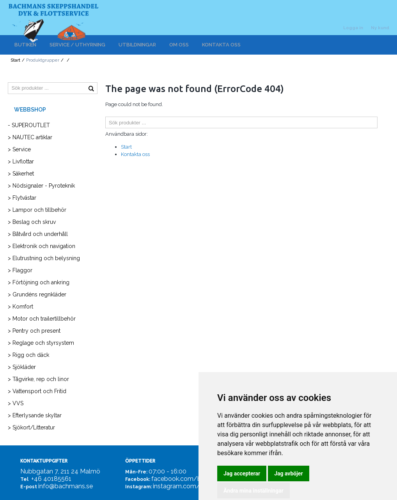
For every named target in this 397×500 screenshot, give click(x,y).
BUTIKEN (25, 45)
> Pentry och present (34, 331)
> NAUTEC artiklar (30, 137)
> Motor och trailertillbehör (42, 319)
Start (15, 60)
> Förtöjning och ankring (38, 282)
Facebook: (137, 479)
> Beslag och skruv (32, 222)
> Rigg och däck (28, 355)
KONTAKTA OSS (221, 45)
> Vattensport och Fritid (37, 391)
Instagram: (138, 486)
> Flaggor (20, 270)
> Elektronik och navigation (41, 246)
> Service (19, 149)
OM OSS (179, 45)
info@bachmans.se (65, 486)
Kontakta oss (135, 154)
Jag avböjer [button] (288, 473)
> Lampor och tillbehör (37, 210)
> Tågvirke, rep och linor (38, 379)
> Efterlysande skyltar (35, 415)
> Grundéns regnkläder (37, 294)
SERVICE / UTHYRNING (77, 45)
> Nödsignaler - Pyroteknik (41, 186)
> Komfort (20, 306)
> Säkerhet (21, 173)
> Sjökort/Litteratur (31, 427)
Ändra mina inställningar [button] (253, 491)
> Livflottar (21, 161)
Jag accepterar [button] (241, 473)
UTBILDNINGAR (137, 45)
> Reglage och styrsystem (41, 343)
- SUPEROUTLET (29, 125)
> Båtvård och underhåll (38, 234)
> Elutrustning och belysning (44, 258)
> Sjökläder (22, 367)
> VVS (15, 403)
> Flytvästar (22, 198)
